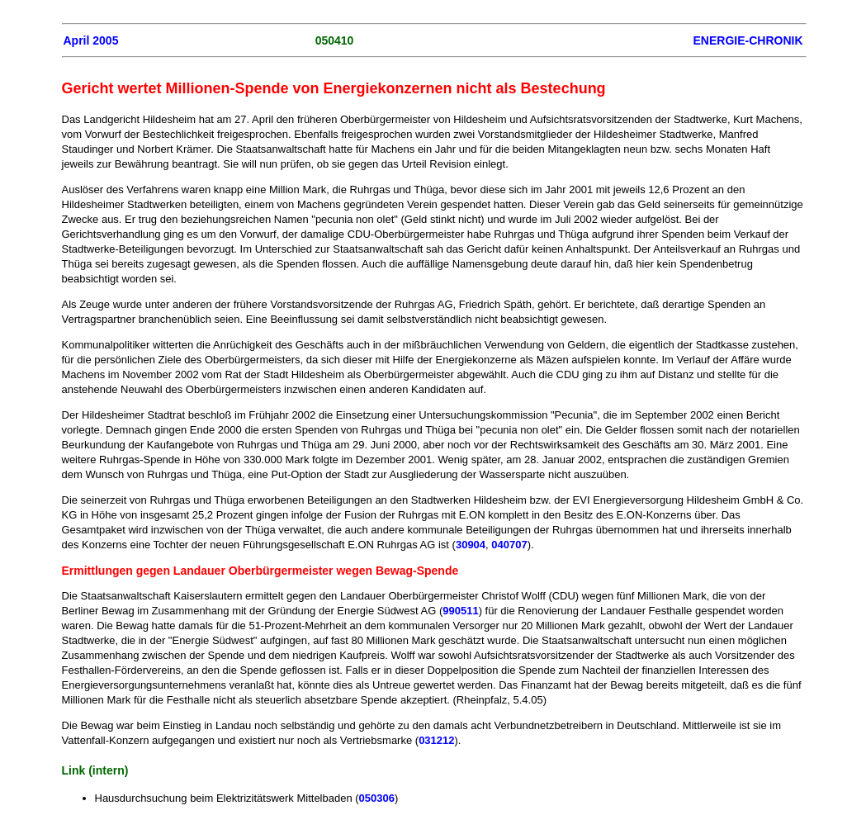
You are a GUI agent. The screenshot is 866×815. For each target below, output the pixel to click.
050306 (377, 798)
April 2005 (91, 40)
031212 (436, 740)
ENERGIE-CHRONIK (747, 40)
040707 (509, 544)
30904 (470, 544)
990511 (460, 610)
